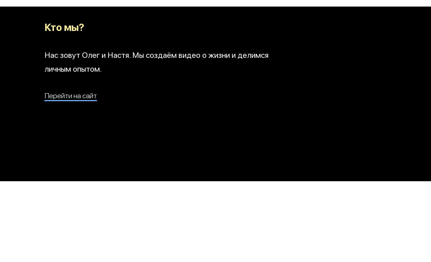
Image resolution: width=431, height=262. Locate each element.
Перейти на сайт (70, 95)
